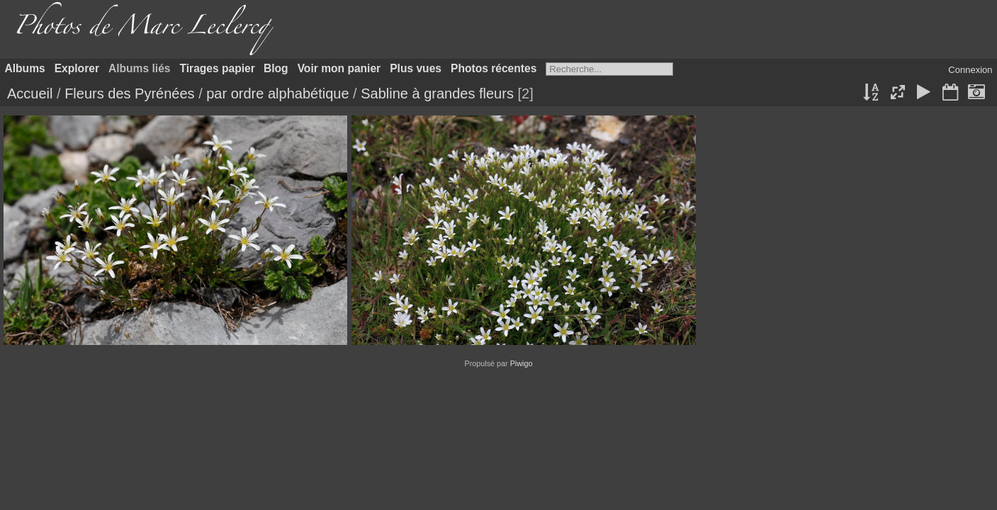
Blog (276, 68)
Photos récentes (493, 68)
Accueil (29, 93)
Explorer (77, 68)
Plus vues (415, 68)
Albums (25, 68)
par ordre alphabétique (277, 93)
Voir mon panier (339, 68)
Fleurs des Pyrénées (129, 93)
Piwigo (521, 363)
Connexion (970, 69)
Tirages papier (217, 68)
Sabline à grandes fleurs (437, 93)
